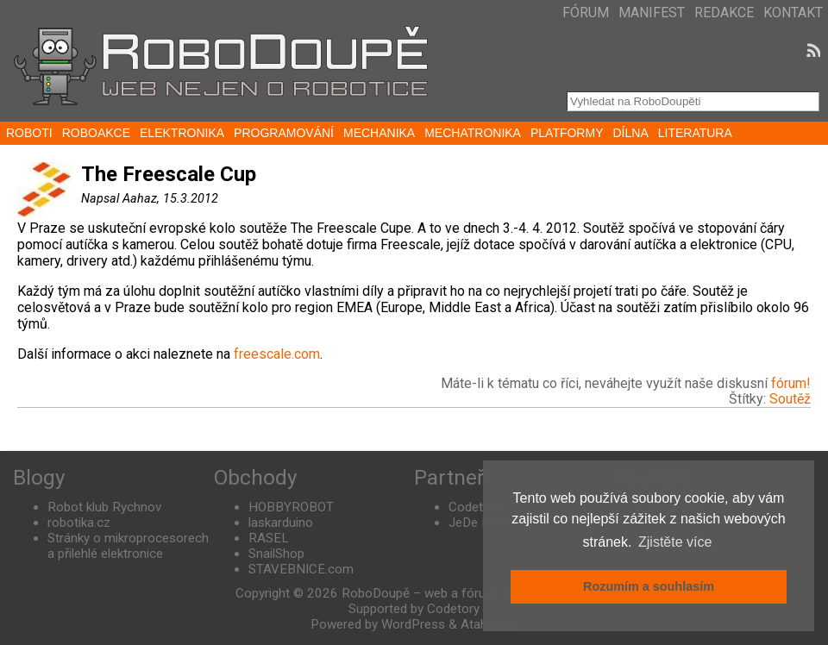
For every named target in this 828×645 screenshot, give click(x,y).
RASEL (268, 538)
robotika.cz (78, 522)
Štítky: (749, 399)
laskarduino (280, 522)
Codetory (474, 507)
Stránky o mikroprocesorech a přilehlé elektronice (128, 545)
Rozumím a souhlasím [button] (648, 586)
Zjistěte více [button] (675, 542)
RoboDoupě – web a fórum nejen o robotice (467, 593)
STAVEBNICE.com (301, 569)
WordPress (413, 624)
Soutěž (790, 399)
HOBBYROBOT (291, 507)
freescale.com (277, 354)
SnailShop (276, 553)
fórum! (791, 383)
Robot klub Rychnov (104, 507)
